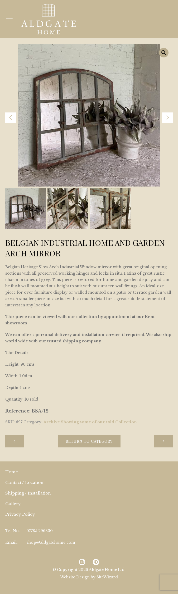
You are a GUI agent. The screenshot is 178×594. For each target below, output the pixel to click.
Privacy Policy (20, 514)
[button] (164, 52)
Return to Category (89, 441)
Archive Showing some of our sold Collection (90, 422)
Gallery (13, 503)
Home (11, 471)
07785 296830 (39, 530)
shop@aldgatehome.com (50, 542)
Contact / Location (24, 482)
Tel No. (12, 530)
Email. (11, 542)
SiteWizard (107, 577)
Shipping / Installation (28, 493)
